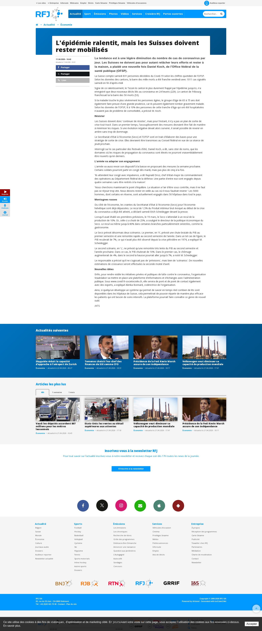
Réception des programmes (204, 531)
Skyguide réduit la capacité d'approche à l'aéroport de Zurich (56, 363)
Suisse (38, 531)
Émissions (100, 13)
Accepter (251, 623)
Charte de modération (202, 555)
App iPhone (159, 505)
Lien (62, 80)
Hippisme (78, 551)
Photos (113, 13)
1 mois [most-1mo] (72, 392)
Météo (155, 539)
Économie (66, 24)
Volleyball (78, 539)
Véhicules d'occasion (162, 528)
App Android (178, 505)
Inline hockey (80, 562)
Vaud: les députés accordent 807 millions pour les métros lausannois (55, 426)
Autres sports (80, 566)
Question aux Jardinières (124, 551)
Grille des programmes (123, 539)
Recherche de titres (122, 535)
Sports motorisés (82, 559)
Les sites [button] (41, 3)
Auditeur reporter (43, 555)
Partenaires (197, 547)
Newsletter (196, 562)
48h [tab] (42, 392)
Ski (75, 547)
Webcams (74, 3)
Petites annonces (160, 543)
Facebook (83, 505)
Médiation (196, 551)
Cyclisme (78, 543)
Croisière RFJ (152, 13)
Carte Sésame (101, 3)
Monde (38, 535)
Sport (87, 13)
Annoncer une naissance (124, 547)
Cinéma (156, 531)
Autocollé (117, 559)
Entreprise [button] (53, 3)
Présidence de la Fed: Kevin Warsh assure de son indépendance (154, 363)
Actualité (75, 13)
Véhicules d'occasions (137, 3)
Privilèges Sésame (117, 3)
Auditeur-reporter (214, 3)
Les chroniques (120, 531)
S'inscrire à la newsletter (131, 468)
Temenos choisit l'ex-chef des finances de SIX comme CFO (103, 363)
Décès (90, 3)
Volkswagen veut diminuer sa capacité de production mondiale (202, 363)
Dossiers (39, 551)
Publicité (196, 539)
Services (137, 13)
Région (38, 528)
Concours (117, 566)
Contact (195, 559)
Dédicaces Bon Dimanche (124, 543)
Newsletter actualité (44, 559)
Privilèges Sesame (161, 535)
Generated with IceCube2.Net (213, 601)
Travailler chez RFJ (200, 543)
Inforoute (64, 3)
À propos (196, 528)
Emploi (83, 3)
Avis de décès (159, 555)
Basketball (78, 535)
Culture (38, 543)
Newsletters (140, 505)
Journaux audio (42, 547)
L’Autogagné (118, 555)
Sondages (117, 562)
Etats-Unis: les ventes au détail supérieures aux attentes (104, 425)
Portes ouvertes (173, 13)
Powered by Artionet (191, 601)
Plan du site (71, 604)
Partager (64, 67)
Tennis (77, 555)
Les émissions (119, 528)
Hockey (77, 531)
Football (78, 528)
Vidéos (125, 13)
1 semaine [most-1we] (57, 392)
